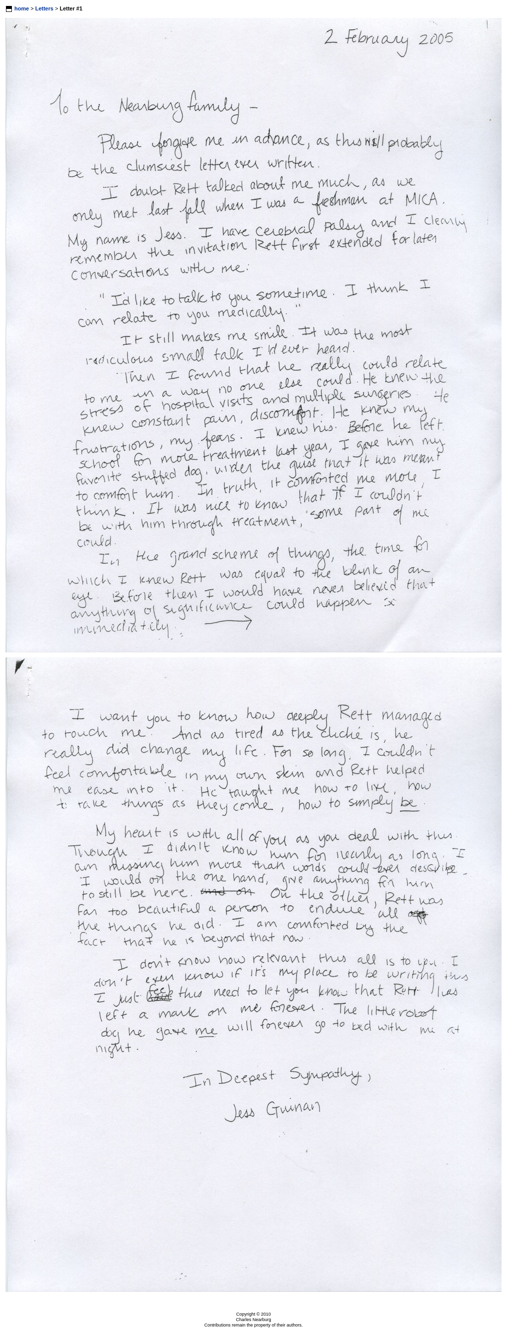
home (21, 8)
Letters (44, 8)
